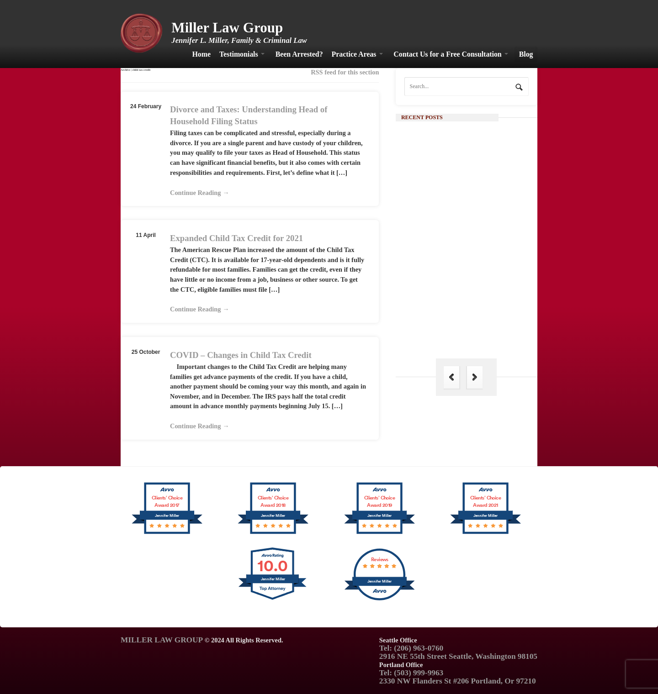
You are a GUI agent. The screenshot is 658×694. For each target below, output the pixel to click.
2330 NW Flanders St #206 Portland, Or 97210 (457, 681)
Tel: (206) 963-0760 (411, 648)
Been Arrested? (299, 54)
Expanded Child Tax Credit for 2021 (236, 238)
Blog (526, 54)
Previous (451, 377)
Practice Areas (354, 54)
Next (475, 377)
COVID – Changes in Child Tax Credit (241, 355)
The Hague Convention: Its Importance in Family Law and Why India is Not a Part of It (482, 326)
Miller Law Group (227, 28)
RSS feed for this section (345, 72)
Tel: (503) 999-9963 (411, 672)
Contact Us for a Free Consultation (447, 54)
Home (201, 54)
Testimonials (238, 54)
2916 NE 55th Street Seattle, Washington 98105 (458, 656)
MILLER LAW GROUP (162, 640)
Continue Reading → (199, 192)
